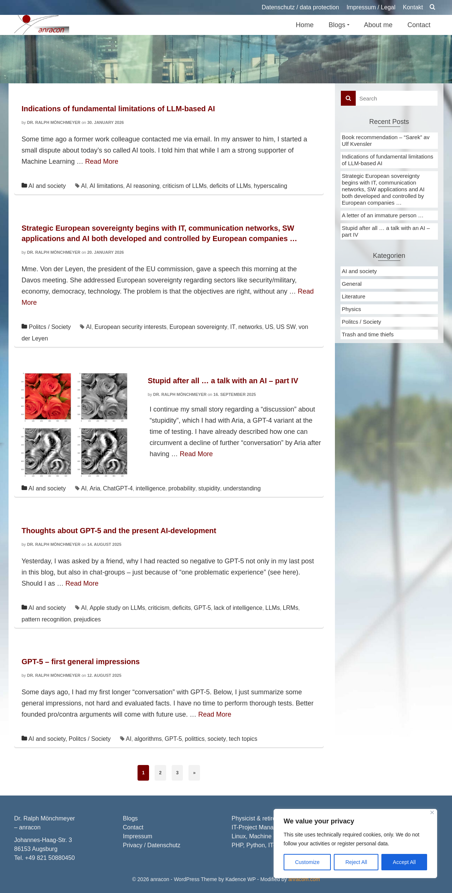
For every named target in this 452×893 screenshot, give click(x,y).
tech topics (243, 739)
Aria (95, 488)
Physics (351, 309)
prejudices (87, 619)
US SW (286, 327)
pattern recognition (46, 619)
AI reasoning (142, 186)
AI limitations (106, 186)
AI (84, 186)
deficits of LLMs (230, 186)
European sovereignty (198, 327)
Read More (101, 161)
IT (232, 327)
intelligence (150, 488)
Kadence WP (240, 879)
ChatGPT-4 (118, 488)
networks (250, 327)
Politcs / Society (50, 327)
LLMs (272, 608)
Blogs (130, 818)
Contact (133, 827)
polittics (194, 739)
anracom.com (304, 879)
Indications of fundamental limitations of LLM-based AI (387, 159)
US (269, 327)
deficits (181, 608)
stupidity (209, 488)
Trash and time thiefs (368, 334)
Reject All (356, 862)
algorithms (148, 739)
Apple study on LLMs (117, 608)
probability (182, 488)
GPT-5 (202, 608)
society (216, 739)
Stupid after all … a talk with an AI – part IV (386, 231)
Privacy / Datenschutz (152, 845)
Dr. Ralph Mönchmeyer (54, 122)
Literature (353, 296)
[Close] (432, 812)
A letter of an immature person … (383, 215)
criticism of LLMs (184, 186)
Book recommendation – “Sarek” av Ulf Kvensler (386, 140)
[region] (355, 843)
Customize (307, 862)
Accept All (404, 862)
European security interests (130, 327)
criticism (159, 608)
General (352, 284)
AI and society (47, 186)
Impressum (137, 836)
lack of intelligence (238, 608)
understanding (242, 488)
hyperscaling (270, 186)
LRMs (290, 608)
